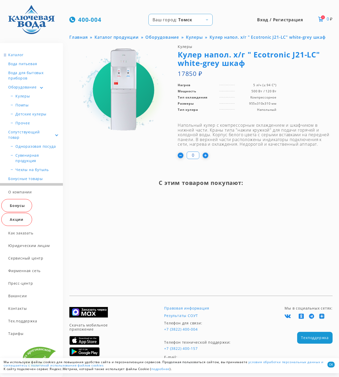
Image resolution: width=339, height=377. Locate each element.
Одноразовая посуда (35, 146)
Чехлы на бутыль (32, 169)
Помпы (22, 105)
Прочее (22, 123)
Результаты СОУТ (181, 316)
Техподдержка (315, 337)
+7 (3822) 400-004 (181, 329)
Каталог (16, 54)
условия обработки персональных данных (284, 362)
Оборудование (22, 87)
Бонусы (17, 205)
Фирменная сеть (24, 270)
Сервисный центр (25, 258)
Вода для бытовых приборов (26, 75)
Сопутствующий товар (24, 135)
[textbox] (180, 19)
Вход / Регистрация (280, 19)
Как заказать (20, 233)
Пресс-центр (20, 283)
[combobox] (180, 20)
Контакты (17, 308)
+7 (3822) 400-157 (181, 348)
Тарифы (16, 333)
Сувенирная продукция (27, 158)
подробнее (160, 369)
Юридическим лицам (29, 245)
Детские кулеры (30, 114)
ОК (331, 364)
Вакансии (17, 295)
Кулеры (22, 96)
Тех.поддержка (22, 321)
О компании (20, 192)
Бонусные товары (25, 178)
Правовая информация (186, 308)
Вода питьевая (22, 63)
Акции (16, 219)
